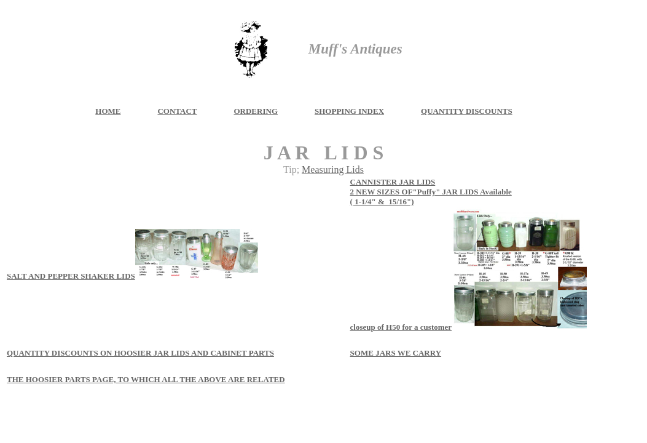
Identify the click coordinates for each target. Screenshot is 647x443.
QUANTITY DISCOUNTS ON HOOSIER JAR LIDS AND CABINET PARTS (140, 352)
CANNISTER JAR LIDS (393, 181)
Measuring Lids (333, 169)
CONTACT (177, 111)
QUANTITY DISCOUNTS (466, 111)
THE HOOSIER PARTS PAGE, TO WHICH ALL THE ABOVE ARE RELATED (146, 379)
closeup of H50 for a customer (401, 327)
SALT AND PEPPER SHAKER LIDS (71, 276)
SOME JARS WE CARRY (395, 352)
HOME (107, 111)
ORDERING (255, 111)
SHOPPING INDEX (349, 111)
